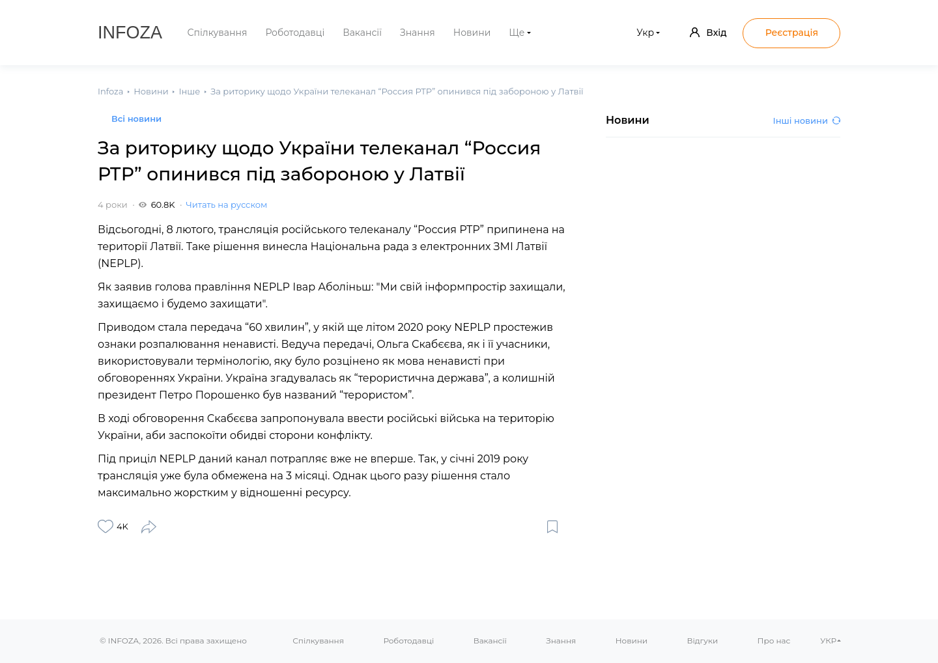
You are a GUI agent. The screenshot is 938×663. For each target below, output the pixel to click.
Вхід (708, 32)
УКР (828, 640)
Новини (472, 32)
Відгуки (702, 640)
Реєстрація (791, 32)
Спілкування (218, 32)
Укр (645, 32)
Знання (417, 32)
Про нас (774, 640)
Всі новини (136, 118)
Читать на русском (227, 204)
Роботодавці (294, 32)
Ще (516, 32)
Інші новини (806, 120)
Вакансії (362, 32)
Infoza (130, 32)
